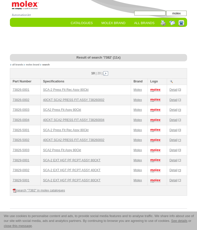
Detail (175, 90)
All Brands (144, 23)
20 (99, 73)
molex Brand (113, 23)
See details (179, 221)
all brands (17, 64)
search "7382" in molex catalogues (39, 190)
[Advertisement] (102, 40)
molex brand (33, 64)
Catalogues (82, 23)
